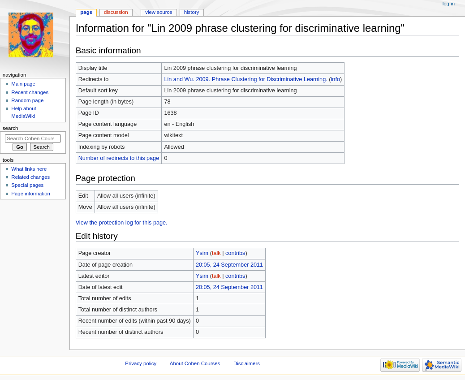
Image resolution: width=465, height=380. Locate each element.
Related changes (30, 177)
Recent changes (29, 92)
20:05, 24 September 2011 (229, 265)
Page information (30, 193)
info (335, 79)
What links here (29, 169)
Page (86, 12)
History (191, 12)
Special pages (27, 185)
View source (158, 12)
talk (216, 253)
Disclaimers (246, 363)
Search (10, 128)
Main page (23, 83)
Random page (27, 100)
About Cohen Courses (195, 363)
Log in (449, 3)
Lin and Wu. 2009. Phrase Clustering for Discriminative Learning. (245, 79)
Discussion (116, 12)
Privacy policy (140, 363)
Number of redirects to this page (118, 158)
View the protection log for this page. (122, 223)
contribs (235, 253)
